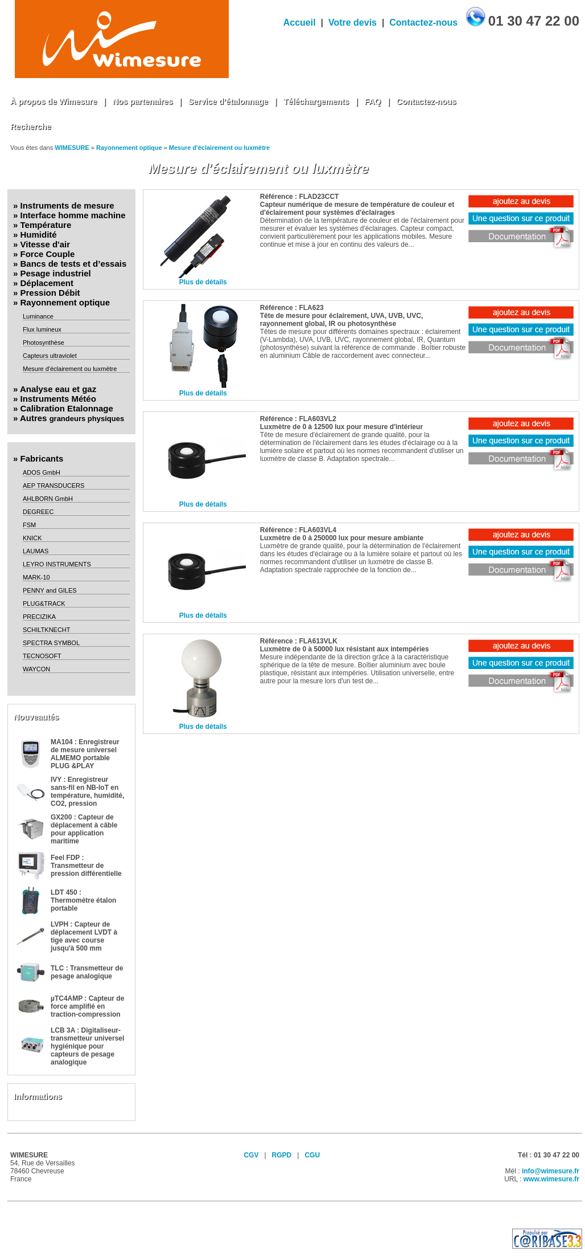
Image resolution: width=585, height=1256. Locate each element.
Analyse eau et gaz (58, 389)
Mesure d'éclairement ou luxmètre (219, 147)
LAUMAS (35, 551)
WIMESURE (72, 147)
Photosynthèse (43, 342)
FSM (29, 524)
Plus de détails (203, 282)
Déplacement (46, 283)
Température (46, 225)
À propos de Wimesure (53, 101)
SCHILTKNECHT (47, 629)
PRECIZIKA (39, 616)
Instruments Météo (58, 398)
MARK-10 (36, 577)
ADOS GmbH (41, 472)
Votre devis (352, 22)
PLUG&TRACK (44, 603)
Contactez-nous (423, 22)
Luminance (38, 316)
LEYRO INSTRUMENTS (57, 564)
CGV (251, 1155)
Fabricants (42, 458)
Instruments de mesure (67, 205)
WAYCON (36, 669)
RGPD (282, 1155)
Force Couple (47, 254)
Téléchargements (316, 101)
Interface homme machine (73, 215)
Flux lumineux (42, 329)
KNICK (32, 538)
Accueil (299, 22)
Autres (72, 418)
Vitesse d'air (45, 244)
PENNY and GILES (50, 590)
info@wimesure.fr (550, 1171)
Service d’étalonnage (228, 101)
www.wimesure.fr (551, 1179)
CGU (312, 1155)
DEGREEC (38, 511)
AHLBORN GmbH (48, 498)
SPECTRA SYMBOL (51, 642)
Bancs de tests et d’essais (73, 263)
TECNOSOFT (42, 656)
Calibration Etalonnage (66, 408)
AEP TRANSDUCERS (53, 485)
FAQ (372, 101)
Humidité (38, 234)
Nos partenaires (143, 101)
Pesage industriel (55, 273)
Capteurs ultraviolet (50, 355)
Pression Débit (50, 292)
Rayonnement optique (129, 147)
